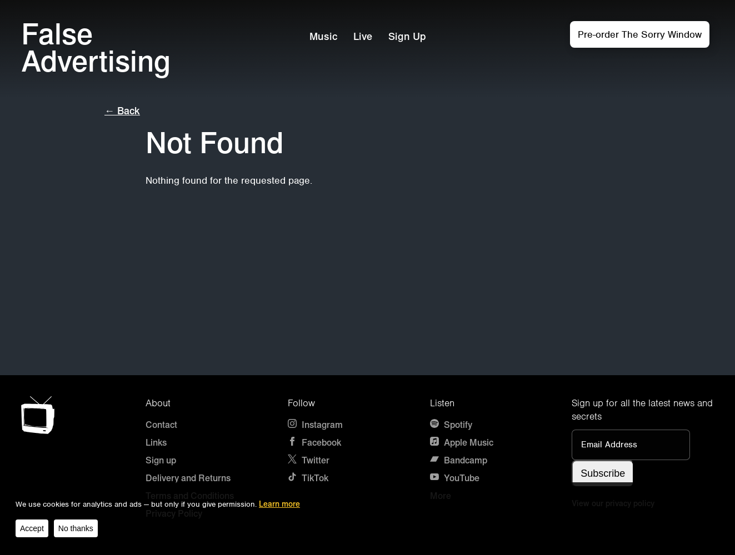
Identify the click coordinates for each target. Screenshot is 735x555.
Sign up (161, 460)
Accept (32, 528)
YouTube (454, 478)
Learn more (279, 504)
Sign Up (407, 37)
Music (323, 37)
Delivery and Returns (188, 478)
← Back (122, 111)
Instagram (315, 425)
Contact (161, 425)
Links (156, 442)
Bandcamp (458, 460)
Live (362, 37)
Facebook (314, 442)
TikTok (308, 478)
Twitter (308, 460)
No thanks (75, 528)
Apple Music (461, 442)
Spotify (451, 425)
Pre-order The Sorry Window (640, 34)
